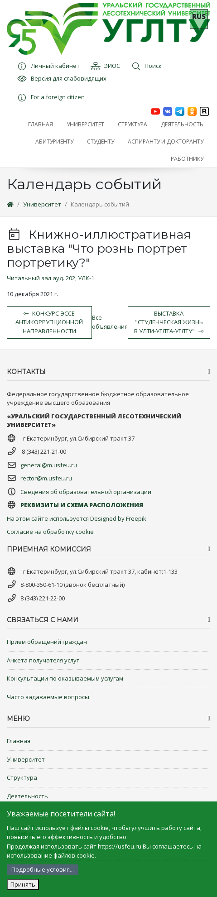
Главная (18, 741)
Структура (22, 777)
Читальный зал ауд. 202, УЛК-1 (50, 278)
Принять (22, 884)
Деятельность (27, 796)
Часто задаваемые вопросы (48, 697)
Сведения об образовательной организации (85, 492)
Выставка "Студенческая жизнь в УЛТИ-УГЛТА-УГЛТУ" (168, 322)
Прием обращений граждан (47, 642)
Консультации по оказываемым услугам (65, 678)
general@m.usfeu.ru (48, 465)
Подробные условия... (42, 869)
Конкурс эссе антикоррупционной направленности (49, 322)
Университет (42, 204)
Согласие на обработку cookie (50, 532)
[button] (85, 124)
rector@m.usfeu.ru (46, 478)
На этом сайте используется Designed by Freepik (76, 518)
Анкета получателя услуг (43, 660)
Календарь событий (100, 204)
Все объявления (110, 322)
